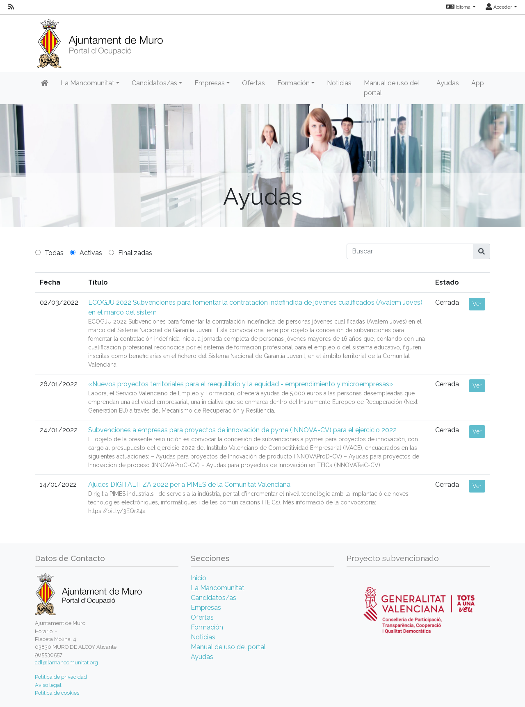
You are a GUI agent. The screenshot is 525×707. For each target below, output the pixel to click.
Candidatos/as (213, 598)
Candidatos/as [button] (154, 83)
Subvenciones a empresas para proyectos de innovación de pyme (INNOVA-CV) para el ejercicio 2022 (242, 430)
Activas (91, 253)
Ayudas (447, 83)
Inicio (198, 578)
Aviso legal (48, 685)
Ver (477, 304)
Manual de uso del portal (391, 88)
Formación (207, 627)
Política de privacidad (61, 677)
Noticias (339, 83)
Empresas (206, 607)
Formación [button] (293, 83)
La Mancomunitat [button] (87, 83)
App (477, 83)
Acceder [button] (499, 7)
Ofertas (253, 83)
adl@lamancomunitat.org (66, 662)
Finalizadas (135, 253)
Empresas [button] (209, 83)
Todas (54, 253)
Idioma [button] (459, 7)
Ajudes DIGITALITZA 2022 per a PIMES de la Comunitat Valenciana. (190, 484)
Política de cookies (57, 693)
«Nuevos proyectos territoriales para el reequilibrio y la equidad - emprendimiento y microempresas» (240, 384)
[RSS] (11, 7)
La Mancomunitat (217, 588)
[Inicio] (100, 41)
